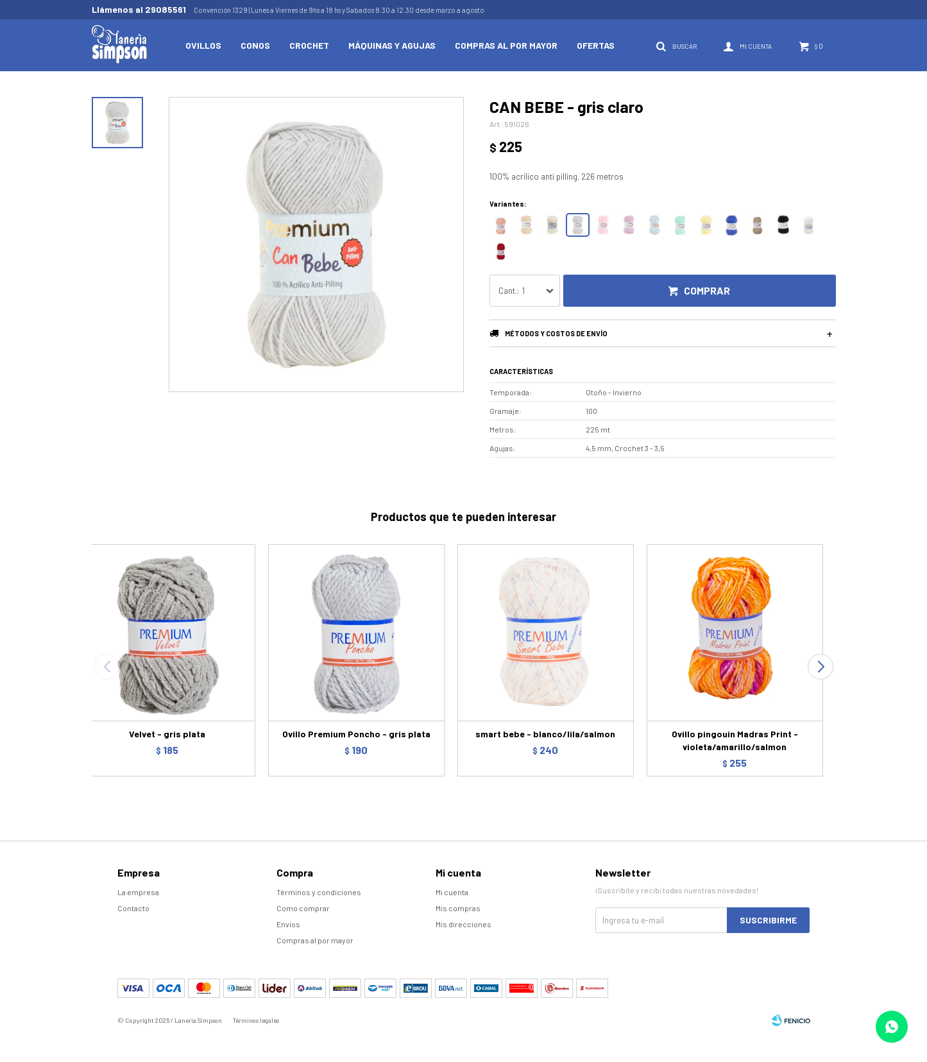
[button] (820, 667)
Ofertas (596, 45)
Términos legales (256, 1020)
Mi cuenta (452, 891)
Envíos (288, 924)
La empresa (138, 891)
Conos (255, 45)
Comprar (707, 290)
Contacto (133, 908)
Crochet (309, 45)
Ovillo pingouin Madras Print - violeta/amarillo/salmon (735, 740)
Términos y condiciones (318, 891)
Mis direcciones (463, 924)
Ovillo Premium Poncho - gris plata (356, 733)
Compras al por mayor (506, 45)
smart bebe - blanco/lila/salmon (545, 733)
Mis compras (458, 908)
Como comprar (303, 908)
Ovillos (203, 45)
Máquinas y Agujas (392, 45)
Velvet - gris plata (167, 733)
